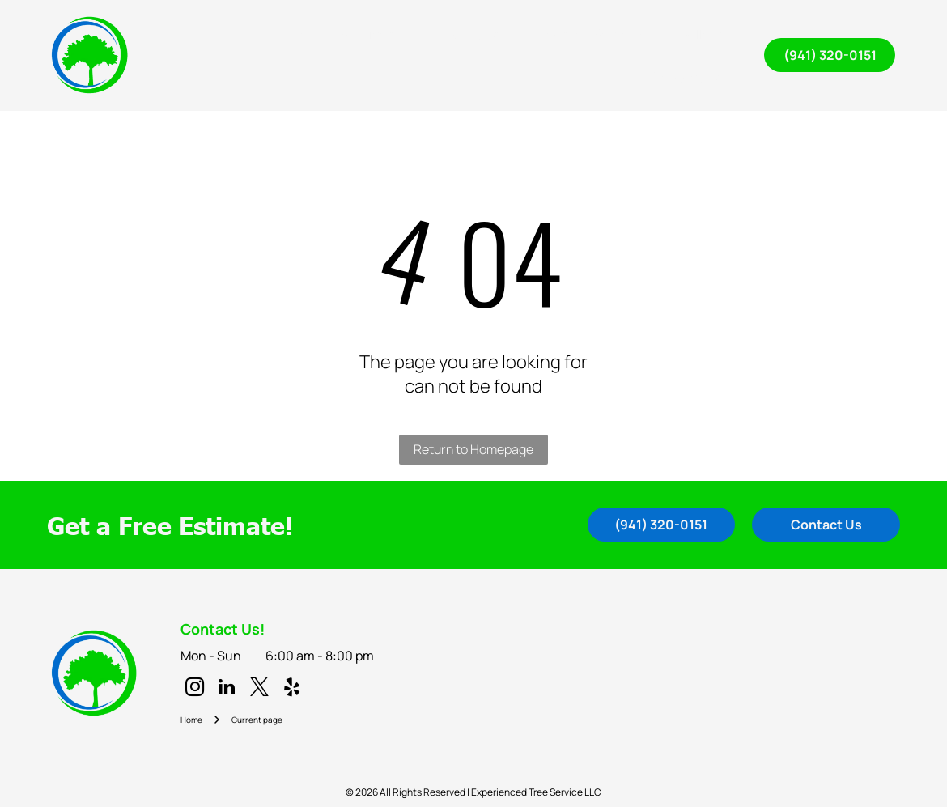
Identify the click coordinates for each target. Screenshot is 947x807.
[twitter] (259, 689)
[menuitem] (290, 34)
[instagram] (194, 689)
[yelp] (292, 689)
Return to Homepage (473, 449)
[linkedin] (227, 689)
